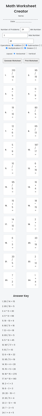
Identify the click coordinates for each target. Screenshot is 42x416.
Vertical (31, 53)
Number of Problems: (10, 29)
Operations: (5, 45)
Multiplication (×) (14, 48)
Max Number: (34, 35)
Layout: (9, 53)
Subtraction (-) (34, 45)
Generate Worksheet (12, 61)
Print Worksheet (31, 61)
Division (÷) (30, 48)
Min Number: (35, 29)
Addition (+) (18, 45)
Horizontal (19, 53)
